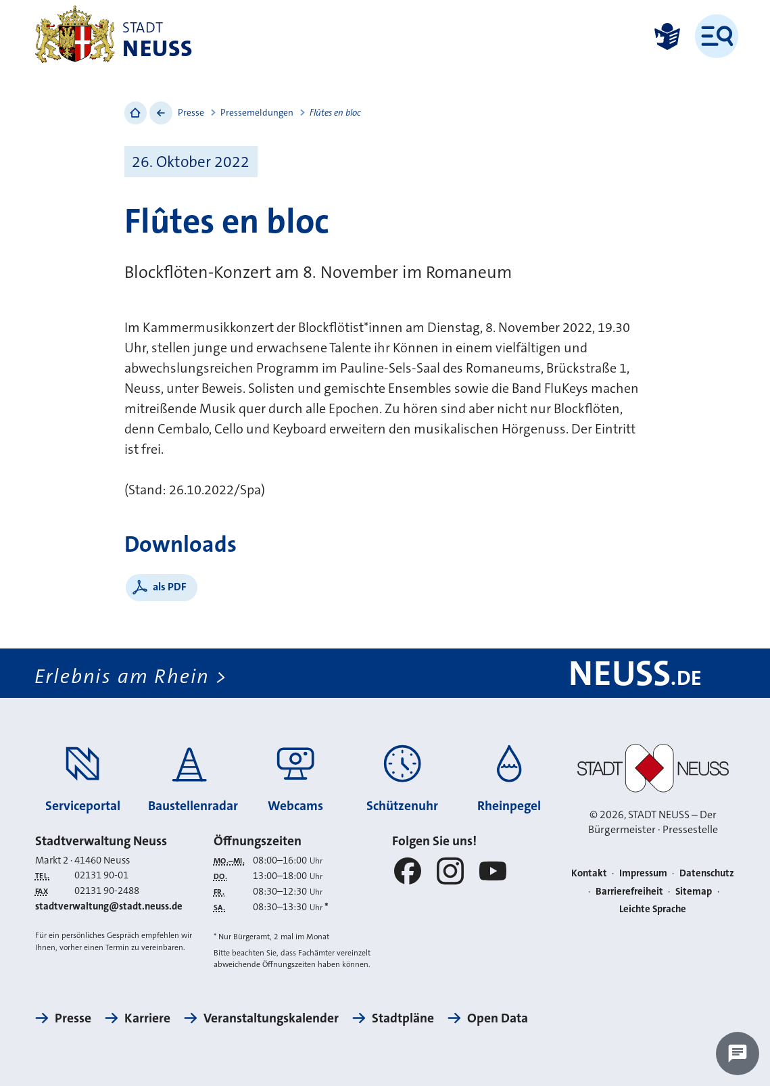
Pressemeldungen (256, 112)
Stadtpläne (403, 1018)
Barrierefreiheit (629, 891)
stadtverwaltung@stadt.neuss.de (109, 906)
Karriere (147, 1018)
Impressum (643, 873)
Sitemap (693, 891)
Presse (191, 112)
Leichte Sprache (652, 909)
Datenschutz (706, 873)
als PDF (170, 587)
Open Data (497, 1018)
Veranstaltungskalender (271, 1018)
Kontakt (589, 873)
